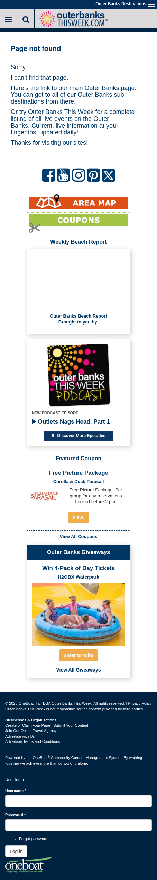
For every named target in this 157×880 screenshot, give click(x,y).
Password (15, 814)
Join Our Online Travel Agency (31, 731)
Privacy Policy (139, 703)
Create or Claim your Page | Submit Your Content (46, 725)
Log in (16, 851)
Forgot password (33, 839)
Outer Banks (102, 88)
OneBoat (41, 758)
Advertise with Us (20, 736)
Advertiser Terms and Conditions (32, 741)
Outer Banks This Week (60, 111)
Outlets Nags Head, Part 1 (71, 421)
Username (15, 791)
